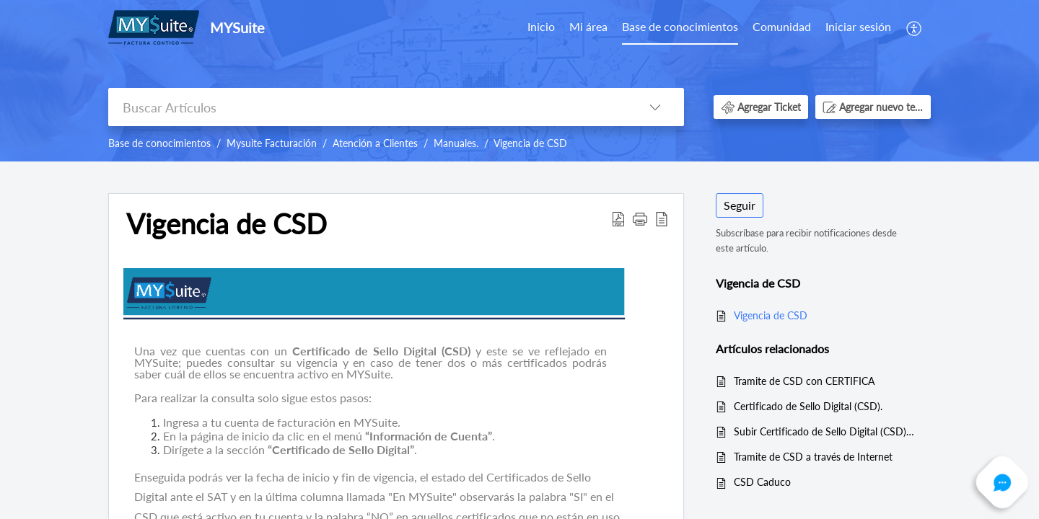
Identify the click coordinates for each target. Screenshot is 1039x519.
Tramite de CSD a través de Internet (813, 457)
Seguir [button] (739, 205)
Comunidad (782, 26)
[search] (367, 107)
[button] (914, 27)
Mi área (588, 26)
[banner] (519, 80)
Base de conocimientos (680, 26)
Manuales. (456, 143)
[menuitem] (541, 27)
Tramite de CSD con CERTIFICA (804, 381)
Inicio (541, 26)
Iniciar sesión (858, 26)
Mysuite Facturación (272, 143)
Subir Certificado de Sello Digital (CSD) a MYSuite (825, 431)
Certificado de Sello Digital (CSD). (808, 406)
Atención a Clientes (375, 143)
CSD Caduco (762, 482)
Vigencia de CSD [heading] (226, 224)
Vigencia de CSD (530, 143)
